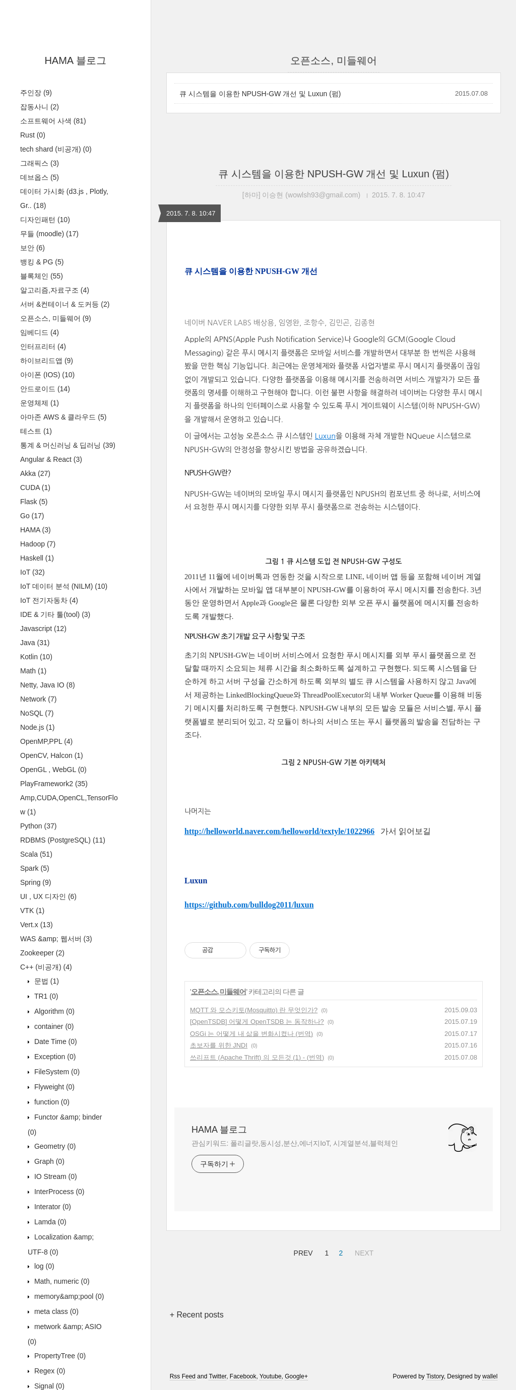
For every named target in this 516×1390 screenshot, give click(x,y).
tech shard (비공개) (56, 149)
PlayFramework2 (54, 784)
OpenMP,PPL (46, 741)
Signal (48, 1386)
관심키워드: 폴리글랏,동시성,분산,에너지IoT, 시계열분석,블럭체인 (294, 1143)
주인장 (36, 93)
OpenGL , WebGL (53, 770)
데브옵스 (39, 177)
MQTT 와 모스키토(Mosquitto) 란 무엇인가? (253, 1010)
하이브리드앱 (46, 361)
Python (38, 826)
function (51, 1102)
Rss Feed (183, 1376)
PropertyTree (59, 1356)
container (53, 1026)
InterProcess (58, 1192)
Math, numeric (61, 1281)
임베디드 (39, 332)
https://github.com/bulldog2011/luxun (249, 904)
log (43, 1266)
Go (32, 516)
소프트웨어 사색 (53, 121)
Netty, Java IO (47, 685)
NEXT (362, 1251)
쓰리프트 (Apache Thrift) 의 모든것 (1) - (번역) (257, 1057)
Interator (51, 1207)
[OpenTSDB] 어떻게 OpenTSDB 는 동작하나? (257, 1021)
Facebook (243, 1376)
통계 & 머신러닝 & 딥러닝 (67, 445)
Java (34, 643)
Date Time (54, 1041)
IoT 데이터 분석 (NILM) (63, 586)
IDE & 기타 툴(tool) (55, 614)
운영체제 (39, 403)
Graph (48, 1161)
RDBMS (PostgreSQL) (62, 840)
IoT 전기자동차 (49, 600)
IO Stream (54, 1176)
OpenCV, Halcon (51, 755)
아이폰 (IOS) (47, 375)
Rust (32, 135)
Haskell (37, 558)
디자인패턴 (45, 220)
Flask (33, 502)
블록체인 (41, 276)
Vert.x (36, 925)
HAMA (35, 530)
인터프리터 (43, 346)
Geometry (54, 1146)
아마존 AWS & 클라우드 (63, 417)
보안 (32, 248)
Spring (35, 882)
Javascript (43, 628)
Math (33, 671)
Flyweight (53, 1087)
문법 (45, 981)
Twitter (217, 1376)
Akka (35, 473)
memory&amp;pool (68, 1296)
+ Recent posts (197, 1314)
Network (38, 699)
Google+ (296, 1376)
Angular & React (51, 459)
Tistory (435, 1376)
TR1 (45, 996)
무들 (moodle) (49, 234)
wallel (489, 1376)
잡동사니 (39, 107)
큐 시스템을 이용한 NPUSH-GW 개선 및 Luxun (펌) (260, 94)
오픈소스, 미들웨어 (55, 318)
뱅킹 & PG (41, 262)
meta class (55, 1311)
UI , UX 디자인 (48, 896)
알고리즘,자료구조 (54, 290)
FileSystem (56, 1072)
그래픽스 (39, 163)
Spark (34, 868)
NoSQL (36, 713)
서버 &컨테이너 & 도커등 (64, 304)
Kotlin (36, 657)
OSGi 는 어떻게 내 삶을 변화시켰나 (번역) (251, 1033)
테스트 (36, 431)
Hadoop (37, 544)
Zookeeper (42, 953)
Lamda (49, 1222)
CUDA (35, 487)
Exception (54, 1057)
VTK (32, 911)
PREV (302, 1251)
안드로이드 (45, 389)
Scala (36, 854)
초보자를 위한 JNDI (218, 1045)
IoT (32, 572)
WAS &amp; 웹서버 (56, 939)
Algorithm (53, 1011)
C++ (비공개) (46, 967)
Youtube (271, 1376)
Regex (48, 1371)
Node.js (37, 727)
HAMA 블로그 (75, 60)
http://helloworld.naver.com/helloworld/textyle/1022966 (279, 831)
